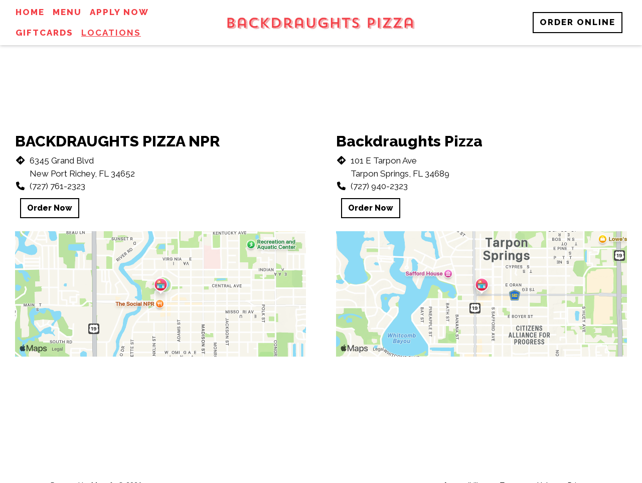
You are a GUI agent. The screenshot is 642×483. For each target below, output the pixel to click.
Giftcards (44, 33)
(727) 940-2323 (379, 186)
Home (30, 12)
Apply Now (119, 12)
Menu (67, 12)
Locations (111, 33)
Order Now (49, 208)
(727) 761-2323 (57, 186)
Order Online (577, 22)
